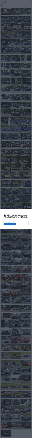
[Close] (30, 211)
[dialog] (16, 219)
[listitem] (16, 222)
